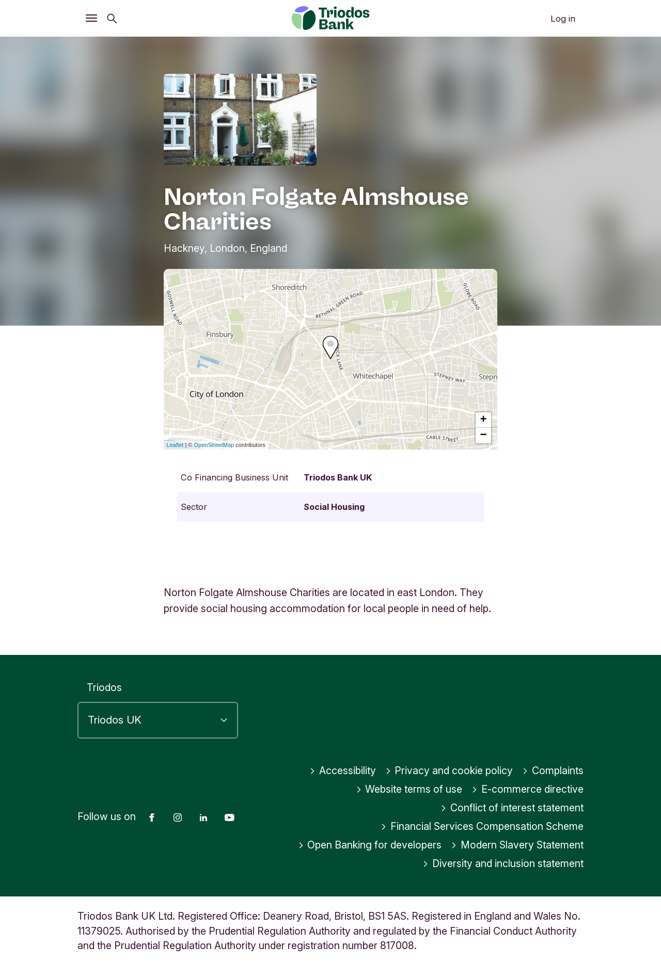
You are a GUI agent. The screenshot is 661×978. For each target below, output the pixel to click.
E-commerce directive (527, 789)
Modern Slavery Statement (517, 845)
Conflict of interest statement (512, 807)
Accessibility (342, 770)
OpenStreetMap (214, 445)
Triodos (104, 687)
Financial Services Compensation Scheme (482, 826)
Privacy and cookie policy (449, 770)
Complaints (553, 770)
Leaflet (174, 445)
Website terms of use (409, 789)
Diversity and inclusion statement (503, 863)
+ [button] (483, 420)
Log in (562, 18)
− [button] (483, 435)
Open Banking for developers (370, 845)
